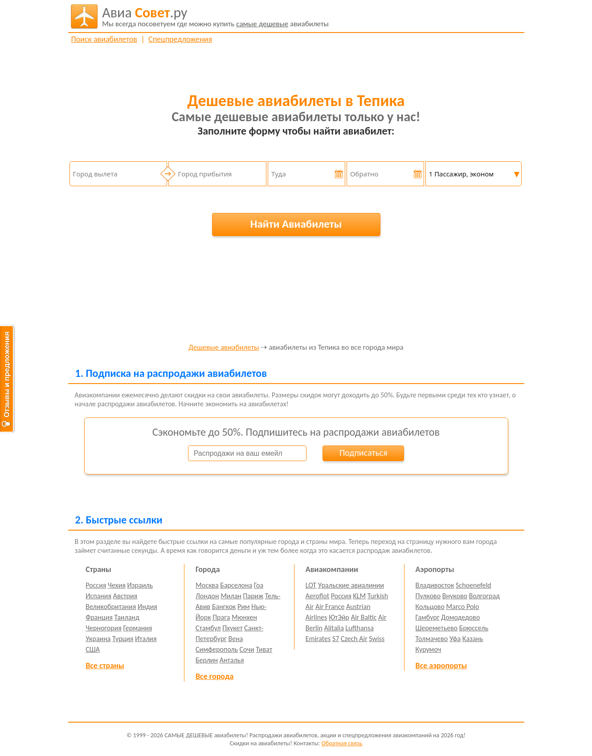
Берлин (207, 660)
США (93, 649)
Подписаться (363, 452)
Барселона (236, 585)
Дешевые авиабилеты (223, 347)
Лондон (207, 596)
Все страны (105, 665)
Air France (330, 606)
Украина (98, 638)
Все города (214, 676)
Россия (96, 585)
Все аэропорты (441, 665)
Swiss (376, 638)
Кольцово (430, 606)
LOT (311, 585)
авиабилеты (215, 16)
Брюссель (473, 628)
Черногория (104, 628)
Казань (472, 638)
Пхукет (232, 628)
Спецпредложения (180, 39)
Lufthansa (360, 628)
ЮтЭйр (339, 617)
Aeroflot (317, 596)
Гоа (258, 585)
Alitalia (333, 628)
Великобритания (111, 606)
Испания (98, 596)
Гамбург (428, 617)
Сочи (247, 649)
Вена (236, 638)
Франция (99, 617)
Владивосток (435, 585)
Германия (137, 628)
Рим (243, 606)
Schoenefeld (473, 585)
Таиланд (126, 617)
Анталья (232, 660)
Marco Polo (462, 606)
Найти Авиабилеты (296, 224)
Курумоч (428, 649)
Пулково (428, 596)
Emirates (318, 638)
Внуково (454, 596)
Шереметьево (437, 628)
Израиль (140, 585)
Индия (147, 606)
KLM (359, 596)
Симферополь (217, 649)
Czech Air (354, 638)
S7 (335, 638)
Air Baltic (364, 617)
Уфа (455, 638)
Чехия (117, 585)
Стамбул (208, 628)
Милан (230, 596)
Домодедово (460, 617)
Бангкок (224, 606)
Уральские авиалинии (351, 585)
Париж (253, 596)
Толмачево (432, 638)
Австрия (125, 596)
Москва (207, 585)
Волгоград (484, 596)
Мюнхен (244, 617)
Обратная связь (341, 743)
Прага (221, 617)
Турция (122, 638)
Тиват (264, 649)
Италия (146, 638)
